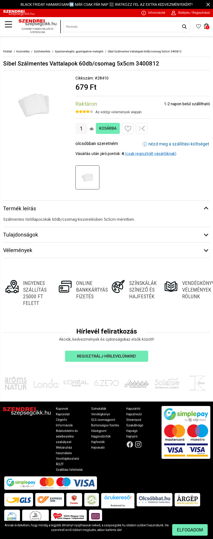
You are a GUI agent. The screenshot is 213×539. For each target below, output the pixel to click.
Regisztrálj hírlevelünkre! (106, 356)
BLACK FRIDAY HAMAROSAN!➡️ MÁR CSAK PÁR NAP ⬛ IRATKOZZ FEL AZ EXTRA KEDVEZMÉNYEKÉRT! (107, 4)
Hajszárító (133, 408)
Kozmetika (23, 51)
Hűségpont (98, 431)
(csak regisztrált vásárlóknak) (150, 153)
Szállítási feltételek (69, 469)
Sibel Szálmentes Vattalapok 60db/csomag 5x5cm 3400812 (144, 51)
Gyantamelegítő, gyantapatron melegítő (79, 51)
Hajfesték (98, 442)
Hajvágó (132, 431)
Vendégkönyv (100, 414)
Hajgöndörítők (101, 436)
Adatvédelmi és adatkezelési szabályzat (67, 436)
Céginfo (61, 420)
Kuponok (62, 408)
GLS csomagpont (103, 420)
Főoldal (7, 51)
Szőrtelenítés (42, 51)
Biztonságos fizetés (105, 425)
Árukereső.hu (117, 505)
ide (119, 530)
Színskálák (98, 408)
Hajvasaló (98, 447)
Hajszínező (134, 414)
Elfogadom (190, 530)
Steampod (133, 420)
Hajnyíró (132, 436)
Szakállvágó (134, 425)
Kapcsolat (63, 414)
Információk (64, 425)
